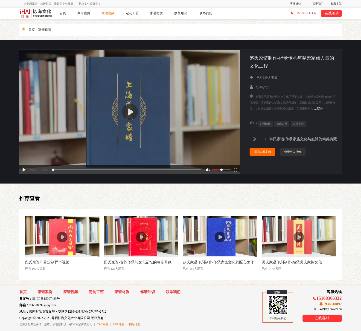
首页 (63, 13)
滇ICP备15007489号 (46, 298)
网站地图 (134, 324)
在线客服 (322, 318)
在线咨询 (332, 13)
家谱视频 (108, 13)
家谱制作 (265, 123)
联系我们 (205, 13)
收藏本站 (336, 3)
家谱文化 (298, 123)
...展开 (318, 108)
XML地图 (119, 324)
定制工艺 (132, 13)
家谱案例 (83, 13)
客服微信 (295, 3)
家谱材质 (156, 13)
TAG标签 (102, 324)
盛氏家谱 (281, 123)
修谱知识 (180, 13)
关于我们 (317, 3)
